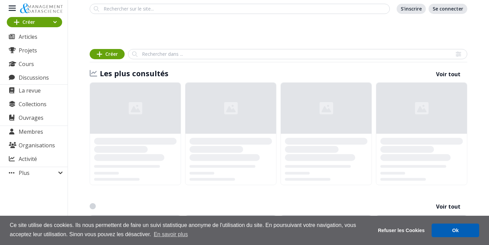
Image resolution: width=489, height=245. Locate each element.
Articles (28, 36)
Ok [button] (455, 230)
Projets (28, 50)
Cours (26, 64)
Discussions (34, 77)
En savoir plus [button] (171, 234)
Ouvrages (31, 117)
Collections (33, 104)
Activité (28, 159)
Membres (31, 131)
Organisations (37, 145)
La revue (30, 90)
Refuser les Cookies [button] (401, 230)
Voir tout (448, 74)
